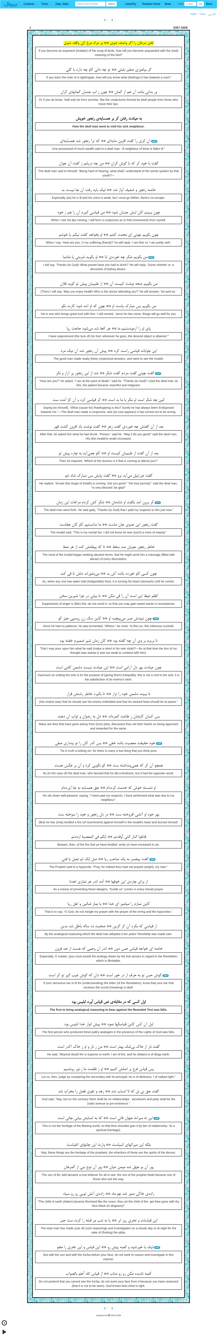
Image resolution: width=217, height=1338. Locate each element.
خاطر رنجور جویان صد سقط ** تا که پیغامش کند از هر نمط (108, 547)
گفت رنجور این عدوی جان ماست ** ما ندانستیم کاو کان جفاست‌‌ (108, 524)
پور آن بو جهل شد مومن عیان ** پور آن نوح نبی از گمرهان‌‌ (109, 1167)
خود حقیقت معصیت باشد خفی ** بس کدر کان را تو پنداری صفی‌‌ (105, 743)
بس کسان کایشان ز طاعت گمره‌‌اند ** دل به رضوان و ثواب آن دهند (108, 716)
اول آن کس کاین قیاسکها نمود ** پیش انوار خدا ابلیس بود (108, 1024)
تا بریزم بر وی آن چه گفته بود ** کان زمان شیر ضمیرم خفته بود (109, 641)
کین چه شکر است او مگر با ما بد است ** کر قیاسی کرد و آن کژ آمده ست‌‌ (108, 400)
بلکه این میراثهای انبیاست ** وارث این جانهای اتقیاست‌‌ (108, 1145)
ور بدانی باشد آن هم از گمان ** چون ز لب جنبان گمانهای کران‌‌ (108, 92)
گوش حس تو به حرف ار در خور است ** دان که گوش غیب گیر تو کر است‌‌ (105, 975)
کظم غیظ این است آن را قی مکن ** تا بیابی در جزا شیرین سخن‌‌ (108, 596)
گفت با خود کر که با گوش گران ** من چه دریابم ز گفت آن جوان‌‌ (108, 163)
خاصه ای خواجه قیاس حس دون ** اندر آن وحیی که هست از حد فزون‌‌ (108, 948)
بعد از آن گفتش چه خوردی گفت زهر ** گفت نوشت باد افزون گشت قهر (108, 426)
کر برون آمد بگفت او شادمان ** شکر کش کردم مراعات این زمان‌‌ (105, 502)
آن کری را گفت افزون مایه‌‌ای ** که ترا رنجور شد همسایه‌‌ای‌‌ (105, 141)
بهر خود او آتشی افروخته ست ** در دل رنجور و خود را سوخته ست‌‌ (108, 814)
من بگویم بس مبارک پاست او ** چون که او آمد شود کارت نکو (108, 306)
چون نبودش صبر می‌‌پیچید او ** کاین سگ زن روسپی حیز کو (105, 618)
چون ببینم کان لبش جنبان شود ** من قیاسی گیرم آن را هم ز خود (108, 212)
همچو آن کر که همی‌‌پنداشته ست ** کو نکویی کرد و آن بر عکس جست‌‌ (108, 765)
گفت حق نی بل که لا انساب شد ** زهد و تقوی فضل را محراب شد (108, 1091)
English (193, 14)
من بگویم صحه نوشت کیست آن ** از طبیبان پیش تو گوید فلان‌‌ (108, 284)
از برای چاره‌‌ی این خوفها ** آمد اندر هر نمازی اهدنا (108, 881)
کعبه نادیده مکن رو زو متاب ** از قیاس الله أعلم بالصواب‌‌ (108, 1273)
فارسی (211, 14)
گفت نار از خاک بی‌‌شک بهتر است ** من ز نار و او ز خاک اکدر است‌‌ (108, 1047)
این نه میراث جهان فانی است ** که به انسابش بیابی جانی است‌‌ (105, 1118)
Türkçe (202, 14)
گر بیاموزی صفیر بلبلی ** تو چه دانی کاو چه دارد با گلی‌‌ (108, 69)
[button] (30, 4)
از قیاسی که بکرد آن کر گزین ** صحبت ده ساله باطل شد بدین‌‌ (108, 926)
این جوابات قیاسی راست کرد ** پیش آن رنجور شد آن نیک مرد (108, 351)
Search (111, 4)
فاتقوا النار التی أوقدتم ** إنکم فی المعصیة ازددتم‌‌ (108, 837)
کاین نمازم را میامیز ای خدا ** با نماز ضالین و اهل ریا (109, 904)
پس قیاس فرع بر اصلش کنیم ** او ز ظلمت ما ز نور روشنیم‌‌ (108, 1069)
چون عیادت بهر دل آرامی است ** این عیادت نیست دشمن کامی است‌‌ (108, 667)
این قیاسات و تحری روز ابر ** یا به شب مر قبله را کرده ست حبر (108, 1220)
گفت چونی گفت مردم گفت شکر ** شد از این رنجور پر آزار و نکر (105, 373)
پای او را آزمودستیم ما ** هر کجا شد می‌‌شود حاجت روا (108, 328)
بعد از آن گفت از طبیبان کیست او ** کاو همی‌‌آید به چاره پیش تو (108, 453)
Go (200, 4)
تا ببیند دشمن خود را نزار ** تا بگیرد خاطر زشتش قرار (108, 694)
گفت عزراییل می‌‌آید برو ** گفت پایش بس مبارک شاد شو (108, 475)
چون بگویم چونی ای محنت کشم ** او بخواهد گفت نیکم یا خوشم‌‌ (108, 235)
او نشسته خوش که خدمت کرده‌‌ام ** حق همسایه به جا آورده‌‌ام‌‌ (108, 788)
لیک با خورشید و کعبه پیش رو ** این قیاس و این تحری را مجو (105, 1247)
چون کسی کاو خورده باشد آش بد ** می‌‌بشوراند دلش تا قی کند (108, 573)
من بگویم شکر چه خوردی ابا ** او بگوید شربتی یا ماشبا (105, 257)
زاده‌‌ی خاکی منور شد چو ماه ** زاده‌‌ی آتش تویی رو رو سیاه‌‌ (108, 1194)
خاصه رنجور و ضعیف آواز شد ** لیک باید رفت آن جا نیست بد (108, 190)
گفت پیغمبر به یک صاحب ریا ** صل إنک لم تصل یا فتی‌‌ (104, 859)
